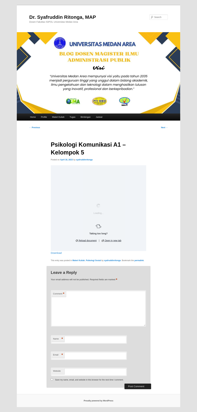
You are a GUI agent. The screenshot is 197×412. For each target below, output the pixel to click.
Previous (34, 127)
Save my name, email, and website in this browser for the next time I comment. (89, 380)
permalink (139, 260)
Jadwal (99, 117)
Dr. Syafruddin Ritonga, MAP (62, 17)
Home (33, 117)
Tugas (72, 117)
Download (56, 252)
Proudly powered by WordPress (98, 401)
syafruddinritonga (84, 160)
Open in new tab (111, 240)
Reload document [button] (86, 240)
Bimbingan (85, 117)
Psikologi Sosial (93, 260)
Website (57, 371)
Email (58, 355)
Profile (44, 117)
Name (58, 339)
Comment (58, 293)
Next (164, 127)
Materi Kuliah (58, 117)
